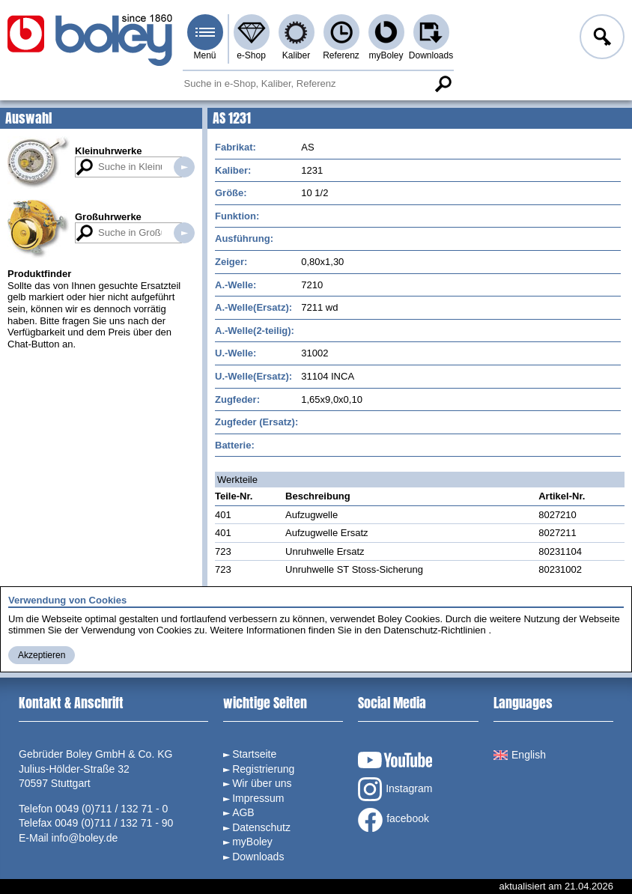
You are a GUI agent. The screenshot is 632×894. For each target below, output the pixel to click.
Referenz (341, 55)
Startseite (254, 754)
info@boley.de (85, 838)
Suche (443, 83)
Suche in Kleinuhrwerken (184, 166)
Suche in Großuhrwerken (184, 232)
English (519, 755)
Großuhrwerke (108, 216)
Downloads (431, 55)
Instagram (395, 789)
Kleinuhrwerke (108, 150)
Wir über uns (261, 783)
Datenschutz (261, 827)
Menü (204, 55)
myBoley (385, 55)
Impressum (258, 798)
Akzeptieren (41, 655)
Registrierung (263, 769)
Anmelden (601, 39)
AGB (243, 812)
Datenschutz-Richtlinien (434, 630)
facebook (393, 820)
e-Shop (251, 55)
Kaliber (296, 55)
